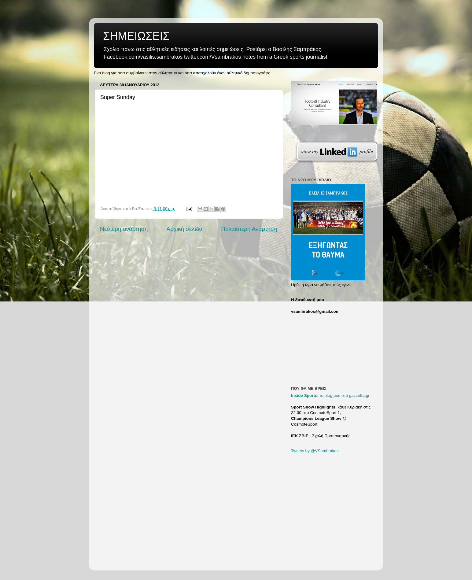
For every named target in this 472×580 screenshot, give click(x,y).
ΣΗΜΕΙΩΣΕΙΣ (136, 36)
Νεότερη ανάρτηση (124, 229)
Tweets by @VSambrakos (315, 451)
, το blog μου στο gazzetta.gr (330, 395)
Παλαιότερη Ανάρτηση (249, 229)
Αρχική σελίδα (185, 229)
